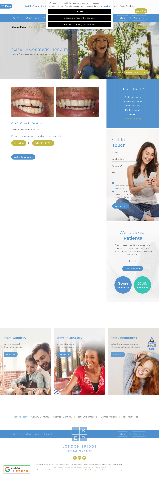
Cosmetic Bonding (44, 54)
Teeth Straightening (86, 417)
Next (146, 68)
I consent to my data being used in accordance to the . (126, 185)
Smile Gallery (27, 54)
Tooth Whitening (133, 106)
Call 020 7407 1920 (104, 434)
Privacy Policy (120, 188)
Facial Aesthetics (128, 6)
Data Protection (104, 470)
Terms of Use (78, 470)
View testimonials (133, 269)
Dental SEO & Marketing (115, 464)
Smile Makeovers (133, 97)
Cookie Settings (117, 470)
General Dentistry (40, 417)
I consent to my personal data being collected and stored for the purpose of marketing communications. (126, 195)
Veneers (133, 114)
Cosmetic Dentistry (62, 417)
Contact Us (141, 11)
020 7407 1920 (43, 143)
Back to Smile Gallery (23, 157)
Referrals (123, 18)
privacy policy (104, 6)
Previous (140, 68)
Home (15, 54)
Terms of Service (98, 467)
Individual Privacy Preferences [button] (79, 24)
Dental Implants (132, 110)
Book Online (138, 18)
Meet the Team (31, 6)
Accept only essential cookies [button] (79, 18)
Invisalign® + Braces (133, 101)
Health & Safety (90, 470)
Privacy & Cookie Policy (45, 470)
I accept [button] (79, 11)
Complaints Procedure (63, 470)
